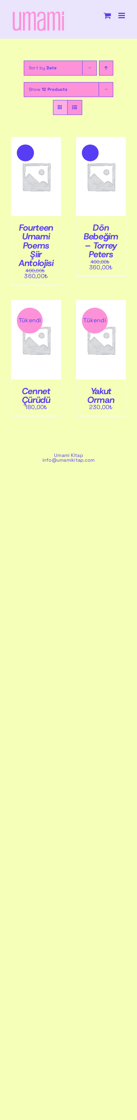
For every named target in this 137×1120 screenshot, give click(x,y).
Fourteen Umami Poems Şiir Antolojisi (36, 245)
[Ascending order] (106, 68)
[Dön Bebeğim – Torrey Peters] (101, 140)
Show (48, 89)
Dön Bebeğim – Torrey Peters (101, 241)
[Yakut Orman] (101, 303)
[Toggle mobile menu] (122, 15)
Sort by (43, 68)
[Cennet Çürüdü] (36, 303)
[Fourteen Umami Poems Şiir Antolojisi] (36, 140)
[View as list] (75, 107)
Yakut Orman (100, 395)
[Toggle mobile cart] (107, 15)
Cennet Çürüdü (36, 395)
